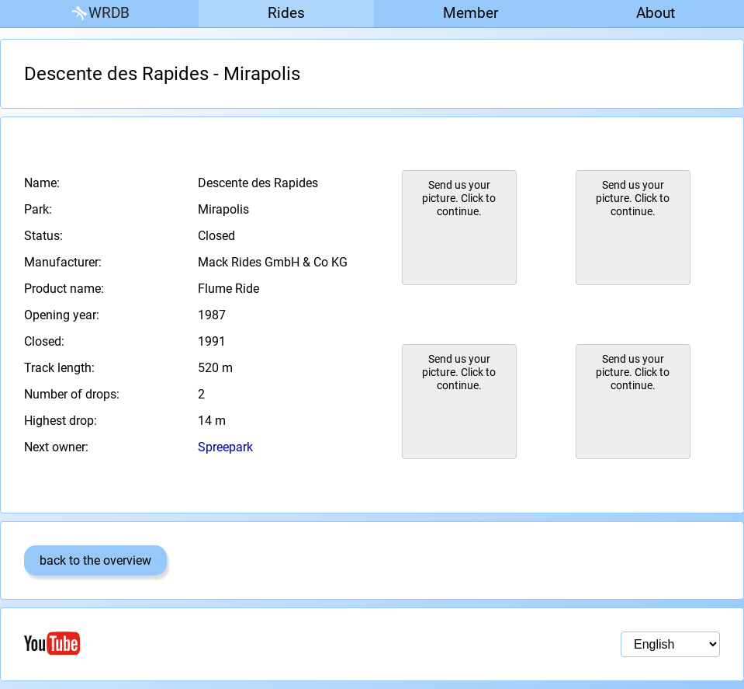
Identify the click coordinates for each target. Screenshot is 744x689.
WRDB (99, 13)
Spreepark (225, 447)
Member (470, 13)
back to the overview (95, 560)
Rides (286, 13)
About (655, 13)
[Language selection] (670, 644)
